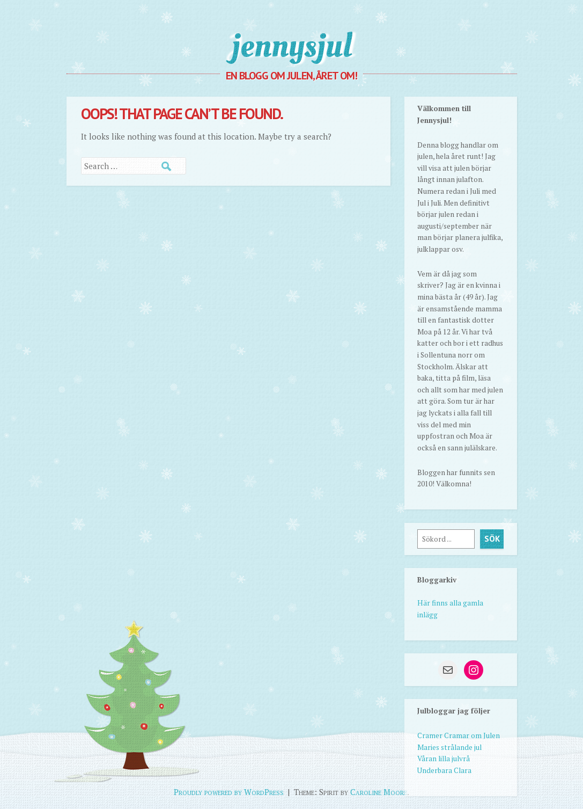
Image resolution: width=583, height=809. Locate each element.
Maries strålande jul (449, 747)
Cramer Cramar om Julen (458, 735)
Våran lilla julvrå (443, 758)
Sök (492, 539)
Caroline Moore (378, 791)
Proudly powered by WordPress (229, 791)
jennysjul (291, 45)
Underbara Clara (444, 770)
